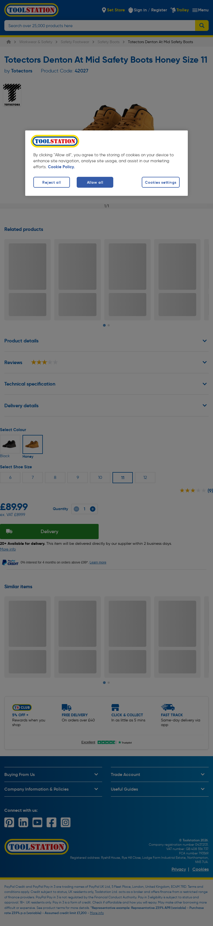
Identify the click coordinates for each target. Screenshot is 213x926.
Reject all (51, 182)
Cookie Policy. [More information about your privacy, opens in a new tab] (61, 166)
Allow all (95, 182)
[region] (106, 163)
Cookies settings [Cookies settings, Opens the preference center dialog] (160, 182)
